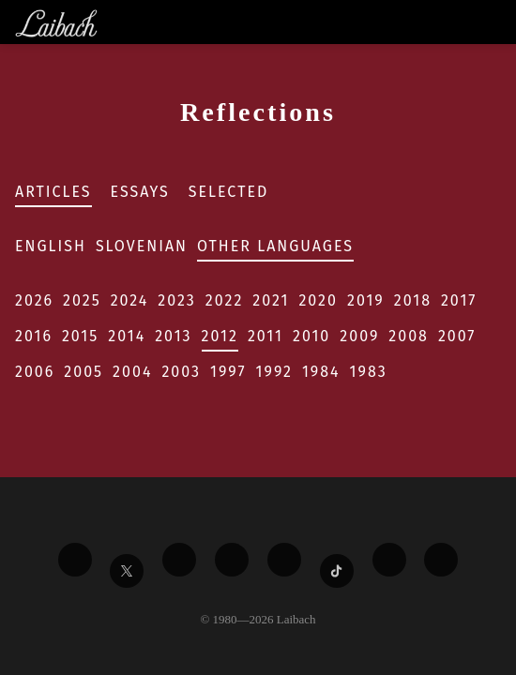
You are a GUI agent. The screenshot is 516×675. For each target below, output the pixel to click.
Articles (53, 192)
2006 (34, 372)
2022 (224, 300)
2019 (366, 300)
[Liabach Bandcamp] (441, 560)
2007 (457, 336)
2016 (34, 336)
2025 (82, 300)
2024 (130, 300)
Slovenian (142, 246)
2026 (34, 300)
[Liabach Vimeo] (179, 560)
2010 (311, 336)
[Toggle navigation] (500, 22)
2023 (176, 300)
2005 (83, 372)
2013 (173, 336)
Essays (140, 192)
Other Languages (275, 246)
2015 (80, 336)
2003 (181, 372)
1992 (274, 372)
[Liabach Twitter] (127, 571)
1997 (228, 372)
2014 (126, 336)
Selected (229, 192)
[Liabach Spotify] (389, 560)
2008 (408, 336)
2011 (265, 336)
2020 (318, 300)
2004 (132, 372)
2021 (270, 300)
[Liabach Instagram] (284, 560)
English (50, 246)
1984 (321, 372)
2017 (459, 300)
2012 (220, 336)
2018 (413, 300)
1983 (368, 372)
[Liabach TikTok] (337, 571)
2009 (359, 336)
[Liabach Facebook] (75, 560)
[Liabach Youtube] (232, 560)
